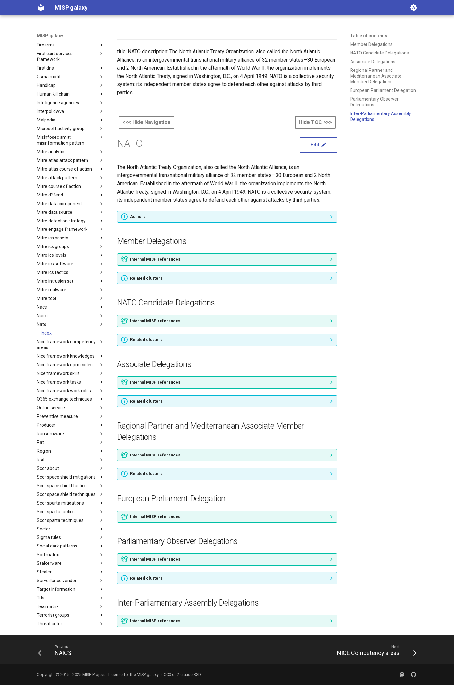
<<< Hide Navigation (146, 122)
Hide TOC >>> (315, 122)
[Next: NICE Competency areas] (374, 652)
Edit (318, 145)
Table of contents (368, 35)
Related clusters (146, 278)
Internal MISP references (155, 259)
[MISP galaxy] (40, 7)
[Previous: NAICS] (56, 652)
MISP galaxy (50, 35)
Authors (137, 216)
